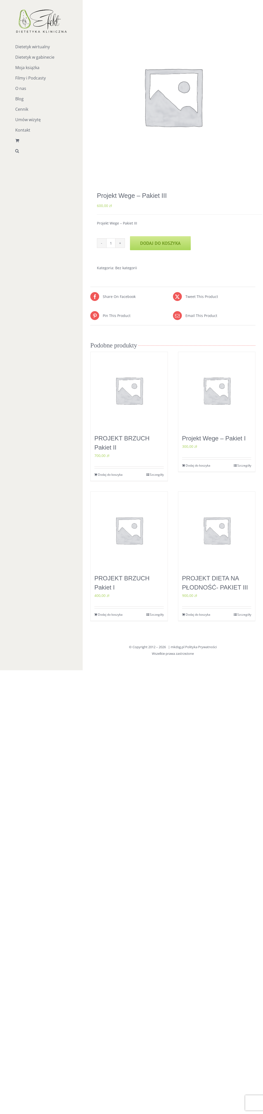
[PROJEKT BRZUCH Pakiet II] (129, 390)
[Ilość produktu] (110, 243)
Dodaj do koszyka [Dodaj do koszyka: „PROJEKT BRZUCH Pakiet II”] (110, 474)
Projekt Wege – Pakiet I (214, 438)
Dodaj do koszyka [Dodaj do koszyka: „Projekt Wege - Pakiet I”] (198, 465)
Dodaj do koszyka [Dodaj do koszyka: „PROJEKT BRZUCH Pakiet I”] (110, 614)
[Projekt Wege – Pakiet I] (216, 390)
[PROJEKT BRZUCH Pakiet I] (129, 530)
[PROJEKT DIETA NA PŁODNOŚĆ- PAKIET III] (216, 530)
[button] (41, 151)
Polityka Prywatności (201, 647)
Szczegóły (157, 474)
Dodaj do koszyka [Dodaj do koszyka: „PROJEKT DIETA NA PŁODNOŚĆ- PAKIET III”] (198, 614)
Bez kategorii (126, 267)
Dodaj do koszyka (160, 243)
